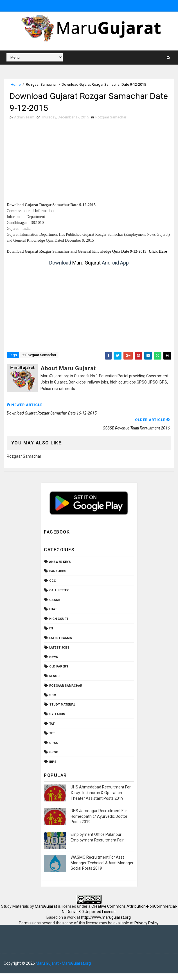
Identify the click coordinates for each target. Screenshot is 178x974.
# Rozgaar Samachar (39, 356)
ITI (51, 629)
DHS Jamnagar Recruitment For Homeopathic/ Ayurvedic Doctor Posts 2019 (99, 817)
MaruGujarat (46, 907)
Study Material (62, 706)
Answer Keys (60, 563)
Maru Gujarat (86, 264)
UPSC (53, 744)
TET (52, 734)
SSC (52, 696)
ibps (53, 763)
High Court (58, 620)
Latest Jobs (59, 648)
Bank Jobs (57, 572)
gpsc (53, 753)
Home (16, 84)
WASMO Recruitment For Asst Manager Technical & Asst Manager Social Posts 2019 (102, 863)
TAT (52, 724)
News (53, 658)
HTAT (53, 610)
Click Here (158, 252)
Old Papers (58, 667)
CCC (52, 582)
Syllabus (57, 715)
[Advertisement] (89, 163)
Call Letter (59, 591)
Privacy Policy (146, 924)
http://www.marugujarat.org (106, 918)
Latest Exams (60, 639)
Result (55, 677)
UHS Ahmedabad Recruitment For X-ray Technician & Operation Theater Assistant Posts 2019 (101, 793)
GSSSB (54, 601)
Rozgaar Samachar (41, 84)
